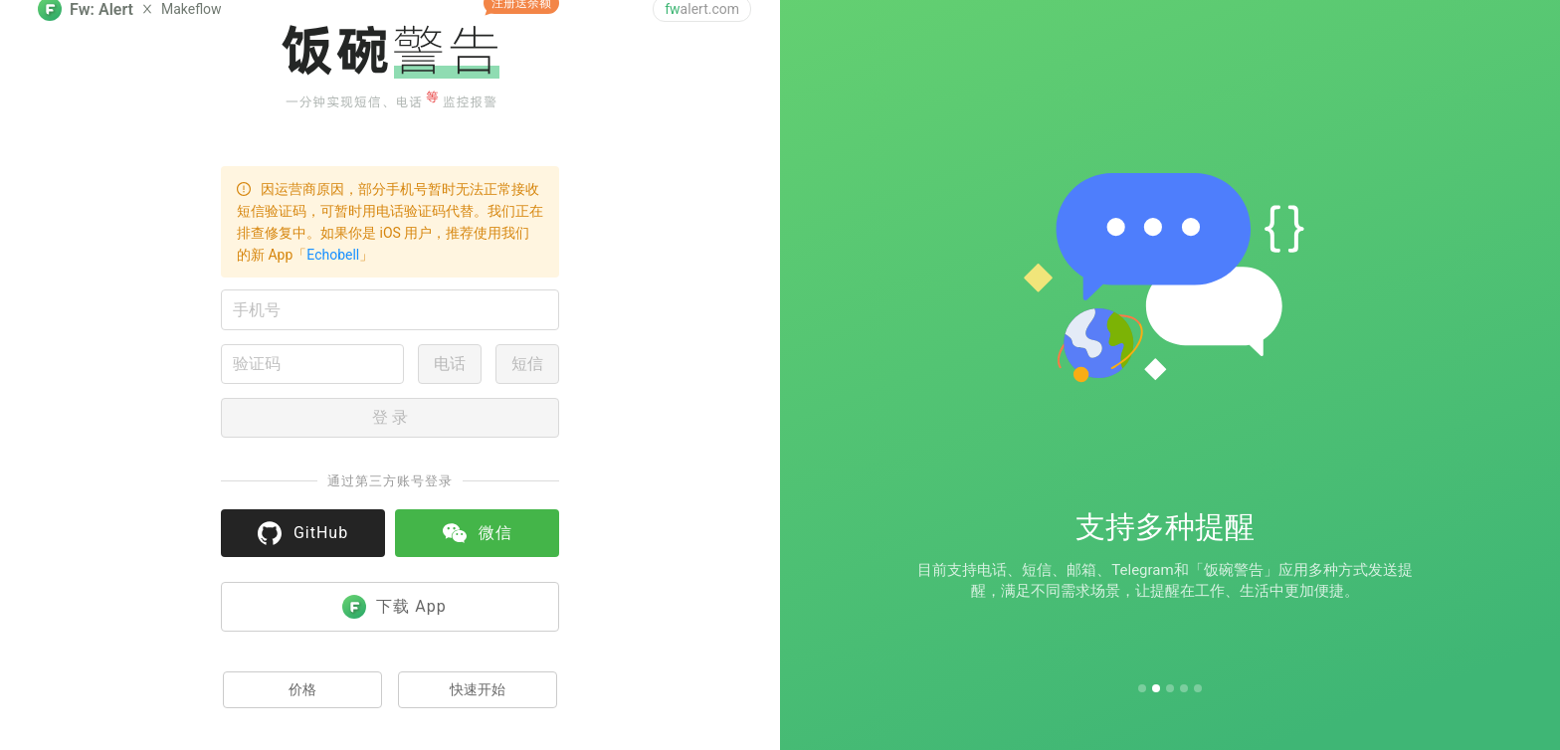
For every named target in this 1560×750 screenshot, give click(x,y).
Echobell (332, 255)
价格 (302, 689)
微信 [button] (477, 533)
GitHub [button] (303, 533)
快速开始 (477, 689)
